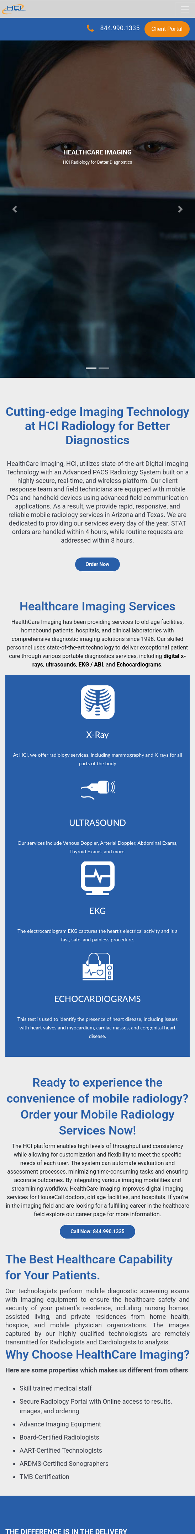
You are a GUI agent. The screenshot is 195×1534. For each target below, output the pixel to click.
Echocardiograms (139, 664)
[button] (14, 209)
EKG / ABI (91, 664)
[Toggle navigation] (185, 9)
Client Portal (167, 29)
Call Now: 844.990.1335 (97, 1231)
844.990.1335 (119, 28)
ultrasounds (61, 664)
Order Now (98, 564)
